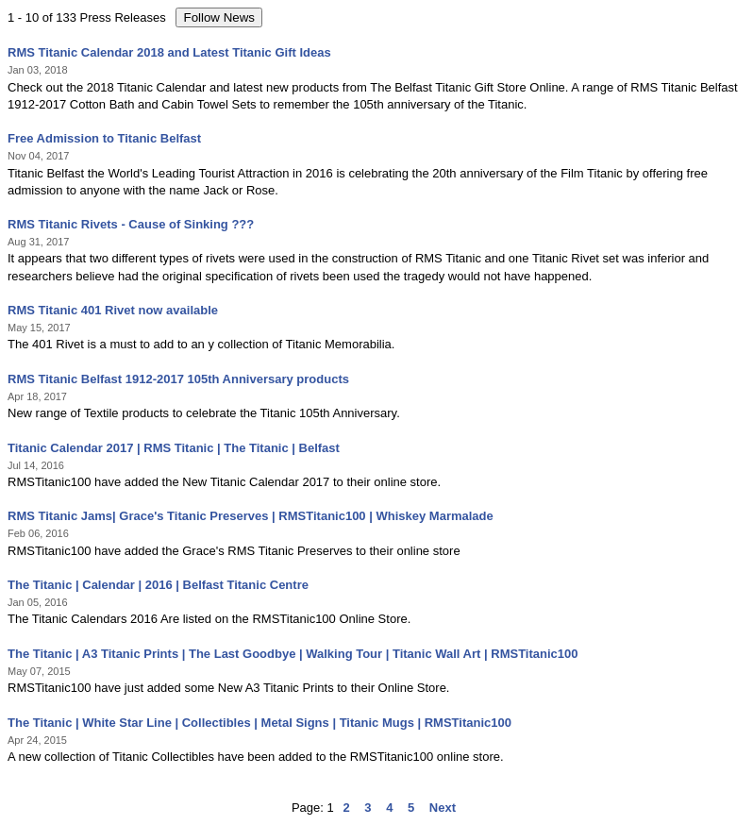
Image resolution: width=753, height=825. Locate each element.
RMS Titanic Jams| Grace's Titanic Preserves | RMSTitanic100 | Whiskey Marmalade (251, 516)
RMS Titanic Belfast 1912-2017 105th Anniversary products (178, 379)
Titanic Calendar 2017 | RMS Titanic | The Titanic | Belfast (174, 448)
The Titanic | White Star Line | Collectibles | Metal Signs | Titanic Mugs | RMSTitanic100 (259, 723)
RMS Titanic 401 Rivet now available (113, 310)
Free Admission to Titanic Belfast (104, 138)
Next (442, 807)
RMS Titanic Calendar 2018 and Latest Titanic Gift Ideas (169, 52)
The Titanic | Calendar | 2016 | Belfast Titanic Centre (158, 585)
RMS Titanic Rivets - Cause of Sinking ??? (131, 224)
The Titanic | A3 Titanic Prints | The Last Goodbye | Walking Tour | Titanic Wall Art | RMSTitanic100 (293, 654)
